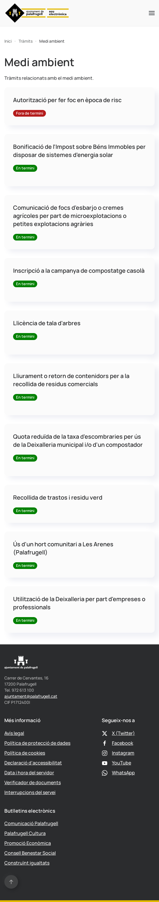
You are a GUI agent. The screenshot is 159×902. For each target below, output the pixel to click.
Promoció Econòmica (27, 843)
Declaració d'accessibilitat (33, 763)
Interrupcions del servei (30, 792)
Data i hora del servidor (29, 772)
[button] (152, 13)
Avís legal (14, 733)
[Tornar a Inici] (37, 13)
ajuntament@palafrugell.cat (30, 696)
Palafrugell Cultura (25, 833)
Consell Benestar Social (30, 853)
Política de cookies (24, 753)
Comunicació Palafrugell (31, 823)
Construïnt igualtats (26, 863)
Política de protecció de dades (37, 743)
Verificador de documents (32, 782)
